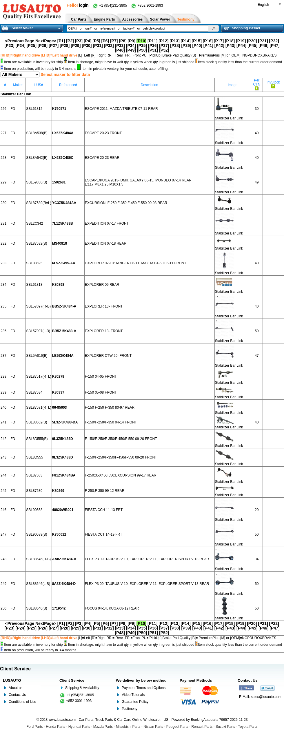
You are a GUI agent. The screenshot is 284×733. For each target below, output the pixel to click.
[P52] (164, 50)
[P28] (65, 45)
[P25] (32, 45)
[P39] (186, 45)
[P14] (185, 41)
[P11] (152, 41)
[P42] (219, 45)
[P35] (142, 45)
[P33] (120, 45)
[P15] (197, 41)
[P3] (79, 41)
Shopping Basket (242, 28)
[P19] (241, 41)
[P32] (109, 45)
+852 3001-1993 (147, 5)
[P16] (208, 41)
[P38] (175, 45)
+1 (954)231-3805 (110, 5)
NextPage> (45, 41)
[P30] (87, 45)
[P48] (120, 50)
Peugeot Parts (177, 727)
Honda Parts (55, 727)
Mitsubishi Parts (128, 727)
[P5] (96, 41)
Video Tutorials (133, 695)
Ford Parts (35, 727)
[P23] (9, 45)
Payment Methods (196, 680)
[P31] (98, 45)
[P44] (241, 45)
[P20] (252, 41)
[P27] (54, 45)
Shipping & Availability (82, 688)
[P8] (122, 41)
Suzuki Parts (225, 727)
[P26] (43, 45)
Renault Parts (202, 727)
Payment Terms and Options (143, 688)
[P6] (105, 41)
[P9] (131, 41)
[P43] (230, 45)
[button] (213, 28)
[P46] (263, 45)
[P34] (131, 45)
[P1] (61, 41)
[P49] (131, 50)
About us (15, 688)
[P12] (163, 41)
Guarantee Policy (135, 702)
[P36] (153, 45)
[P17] (219, 41)
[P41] (208, 45)
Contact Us (17, 695)
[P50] (142, 50)
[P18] (230, 41)
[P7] (114, 41)
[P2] (70, 41)
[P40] (197, 45)
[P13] (174, 41)
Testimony (129, 709)
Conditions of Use (22, 702)
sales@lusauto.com (266, 697)
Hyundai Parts (79, 727)
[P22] (274, 41)
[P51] (153, 50)
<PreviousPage (19, 41)
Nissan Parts (153, 727)
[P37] (164, 45)
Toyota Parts (248, 727)
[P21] (263, 41)
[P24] (21, 45)
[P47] (274, 45)
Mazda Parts (103, 727)
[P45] (252, 45)
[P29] (76, 45)
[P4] (87, 41)
